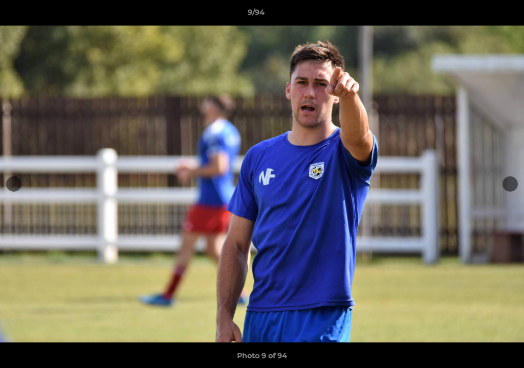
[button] (481, 14)
